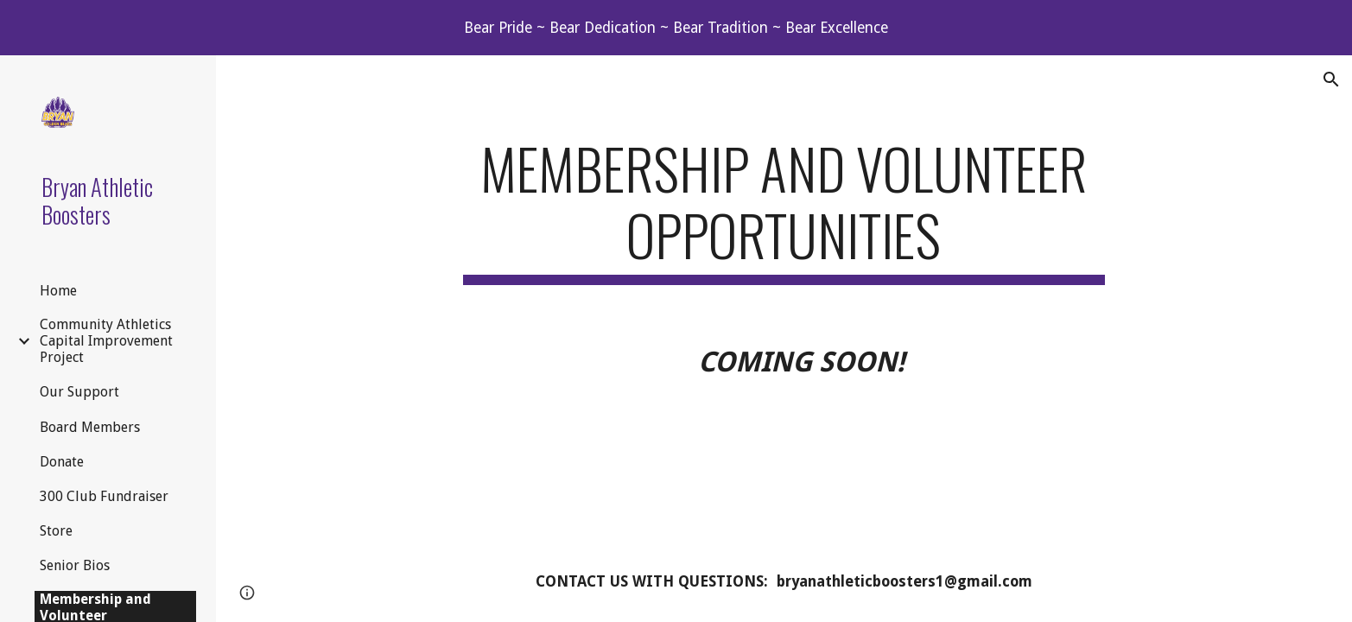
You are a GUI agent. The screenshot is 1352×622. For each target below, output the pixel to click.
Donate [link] (62, 462)
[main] (784, 210)
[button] (1331, 79)
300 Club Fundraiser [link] (104, 496)
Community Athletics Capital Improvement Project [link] (106, 340)
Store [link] (56, 531)
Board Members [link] (90, 427)
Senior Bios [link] (75, 565)
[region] (676, 27)
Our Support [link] (79, 392)
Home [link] (58, 290)
